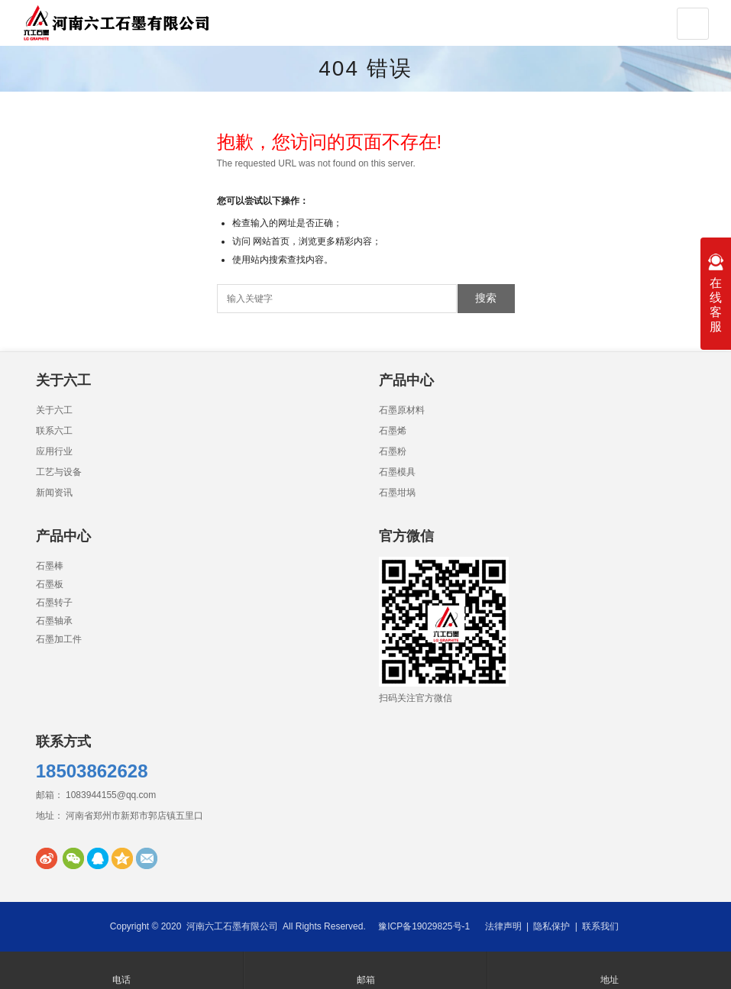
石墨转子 (54, 602)
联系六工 (54, 430)
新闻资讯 (54, 492)
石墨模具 (397, 472)
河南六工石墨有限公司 (232, 926)
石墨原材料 (402, 410)
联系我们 (600, 926)
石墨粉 (392, 451)
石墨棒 (49, 566)
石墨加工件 (59, 639)
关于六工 (54, 410)
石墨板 (49, 584)
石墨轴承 (54, 621)
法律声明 (503, 926)
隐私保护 (551, 926)
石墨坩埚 (397, 492)
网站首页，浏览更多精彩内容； (317, 241)
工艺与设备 (59, 472)
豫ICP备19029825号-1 (424, 926)
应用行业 (54, 451)
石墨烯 (392, 430)
